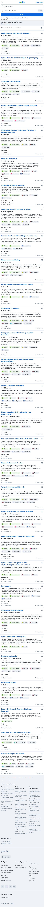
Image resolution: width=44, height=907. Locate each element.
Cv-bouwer (32, 878)
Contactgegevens (6, 872)
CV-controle (32, 881)
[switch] (41, 28)
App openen (39, 2)
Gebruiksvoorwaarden (7, 894)
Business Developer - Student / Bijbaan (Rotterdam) (19, 236)
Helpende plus (6, 586)
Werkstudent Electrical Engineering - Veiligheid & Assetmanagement (18, 131)
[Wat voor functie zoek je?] (22, 6)
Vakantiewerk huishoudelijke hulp (13, 487)
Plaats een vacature (20, 867)
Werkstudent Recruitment (10, 308)
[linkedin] (14, 886)
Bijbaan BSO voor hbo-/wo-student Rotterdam (17, 511)
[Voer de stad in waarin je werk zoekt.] (22, 11)
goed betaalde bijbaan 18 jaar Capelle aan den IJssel (21, 818)
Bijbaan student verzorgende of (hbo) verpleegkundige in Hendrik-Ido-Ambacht (15, 564)
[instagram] (6, 886)
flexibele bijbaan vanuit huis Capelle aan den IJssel (20, 828)
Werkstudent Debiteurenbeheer (12, 610)
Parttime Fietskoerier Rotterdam (12, 385)
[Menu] (2, 2)
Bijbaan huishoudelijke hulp (10, 260)
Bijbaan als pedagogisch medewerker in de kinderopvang (16, 413)
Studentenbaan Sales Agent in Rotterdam (15, 33)
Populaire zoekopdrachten (9, 784)
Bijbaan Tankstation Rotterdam (12, 463)
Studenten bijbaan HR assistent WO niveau (16, 209)
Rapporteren (39, 53)
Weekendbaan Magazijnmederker (13, 185)
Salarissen (31, 876)
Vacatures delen (19, 865)
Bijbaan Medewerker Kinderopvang (13, 636)
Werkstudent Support (8, 682)
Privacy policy (5, 897)
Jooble (11, 903)
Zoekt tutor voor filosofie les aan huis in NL (16, 732)
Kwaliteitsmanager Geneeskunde (12, 754)
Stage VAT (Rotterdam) (9, 159)
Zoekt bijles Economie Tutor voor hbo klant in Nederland (16, 710)
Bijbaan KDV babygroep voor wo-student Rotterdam (19, 105)
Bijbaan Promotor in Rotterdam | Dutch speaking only (19, 58)
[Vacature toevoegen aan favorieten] (42, 33)
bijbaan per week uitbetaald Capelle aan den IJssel (20, 809)
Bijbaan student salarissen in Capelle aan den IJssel (35, 830)
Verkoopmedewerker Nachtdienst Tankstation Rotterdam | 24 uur (17, 360)
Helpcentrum (4, 877)
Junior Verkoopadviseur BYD (11, 81)
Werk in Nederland (6, 880)
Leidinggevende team (7, 870)
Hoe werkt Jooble (6, 867)
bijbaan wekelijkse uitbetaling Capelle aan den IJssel (21, 800)
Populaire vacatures (6, 841)
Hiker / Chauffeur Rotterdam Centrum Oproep (17, 284)
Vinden (22, 15)
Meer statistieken (7, 24)
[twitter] (10, 886)
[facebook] (2, 886)
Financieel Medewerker (9, 656)
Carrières (3, 875)
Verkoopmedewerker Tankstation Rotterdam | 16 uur (19, 439)
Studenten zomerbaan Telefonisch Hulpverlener (18, 536)
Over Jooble (4, 865)
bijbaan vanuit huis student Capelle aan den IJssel (21, 833)
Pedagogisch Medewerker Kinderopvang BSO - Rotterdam (17, 334)
